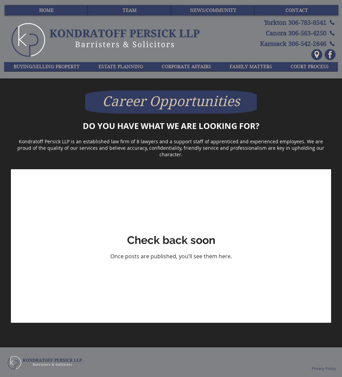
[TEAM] (129, 10)
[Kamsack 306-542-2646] (290, 44)
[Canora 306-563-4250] (290, 33)
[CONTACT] (296, 10)
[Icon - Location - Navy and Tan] (316, 54)
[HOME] (46, 10)
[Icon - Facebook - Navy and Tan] (330, 54)
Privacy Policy (323, 368)
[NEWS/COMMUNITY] (213, 10)
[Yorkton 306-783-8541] (290, 22)
